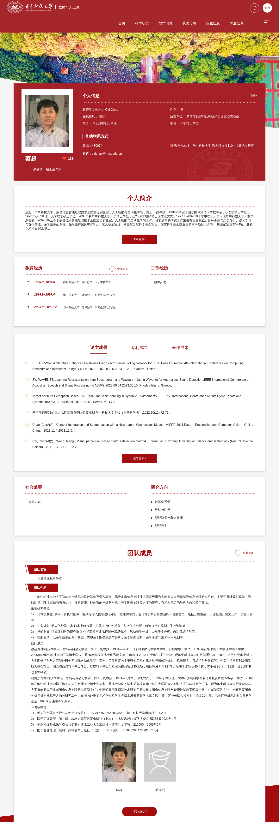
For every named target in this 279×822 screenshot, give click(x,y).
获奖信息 (167, 9)
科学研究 (120, 9)
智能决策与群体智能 (169, 488)
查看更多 (122, 239)
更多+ (250, 64)
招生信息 (191, 9)
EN (267, 8)
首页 (99, 9)
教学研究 (144, 9)
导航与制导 (162, 480)
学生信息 (214, 9)
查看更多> (139, 210)
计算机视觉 (162, 472)
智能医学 (161, 496)
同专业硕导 (139, 782)
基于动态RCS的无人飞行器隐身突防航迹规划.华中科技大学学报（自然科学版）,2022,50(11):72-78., (101, 383)
